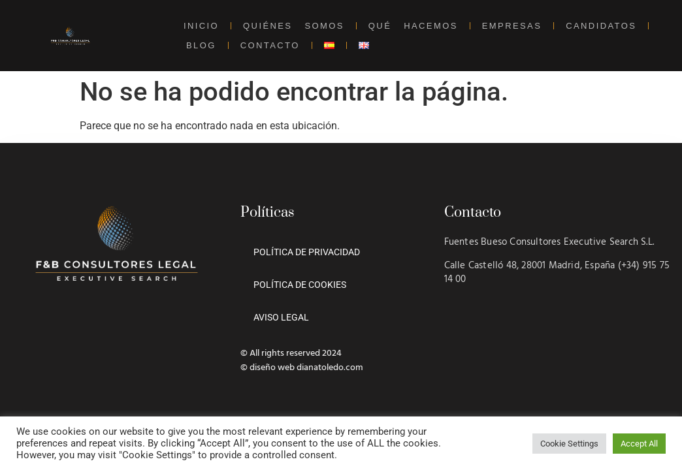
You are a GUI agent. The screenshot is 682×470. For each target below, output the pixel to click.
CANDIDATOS (601, 26)
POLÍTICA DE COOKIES (299, 284)
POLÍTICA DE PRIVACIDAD (306, 252)
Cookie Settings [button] (569, 443)
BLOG (201, 45)
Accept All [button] (639, 443)
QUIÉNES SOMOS (293, 26)
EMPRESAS (512, 26)
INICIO (201, 26)
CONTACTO (270, 45)
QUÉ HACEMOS (413, 26)
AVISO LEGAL (281, 317)
